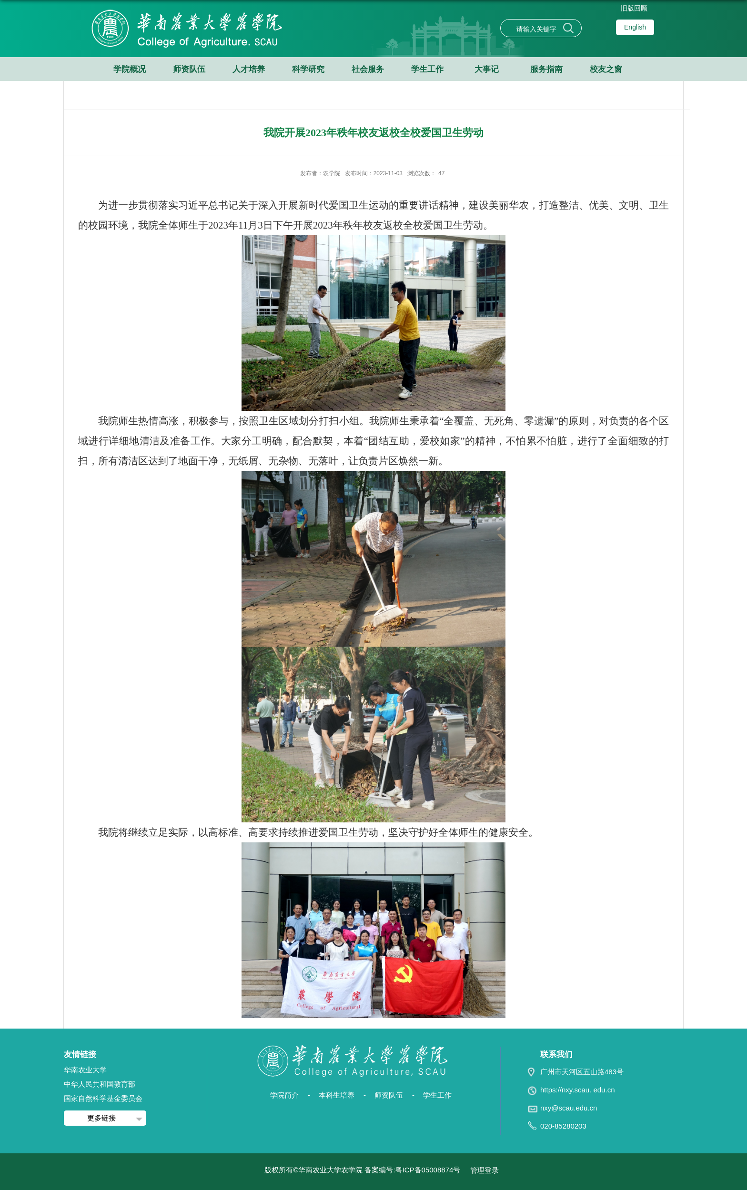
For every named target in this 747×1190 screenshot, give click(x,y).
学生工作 (427, 69)
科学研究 (308, 69)
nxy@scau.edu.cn (568, 1108)
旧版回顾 (634, 8)
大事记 (486, 69)
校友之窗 (606, 69)
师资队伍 (189, 69)
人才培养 (248, 69)
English (635, 27)
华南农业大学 (85, 1070)
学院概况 (129, 69)
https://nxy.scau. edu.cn (577, 1090)
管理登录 (484, 1170)
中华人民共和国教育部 (99, 1084)
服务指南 (546, 69)
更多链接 (101, 1118)
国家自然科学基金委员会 (103, 1098)
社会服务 (368, 69)
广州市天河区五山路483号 (582, 1072)
